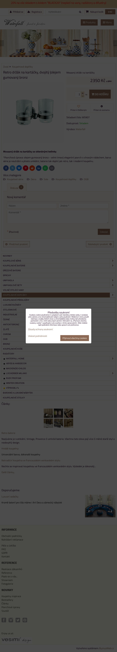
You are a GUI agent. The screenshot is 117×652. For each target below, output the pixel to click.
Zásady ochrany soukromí (40, 329)
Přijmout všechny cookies (74, 338)
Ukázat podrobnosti (37, 336)
